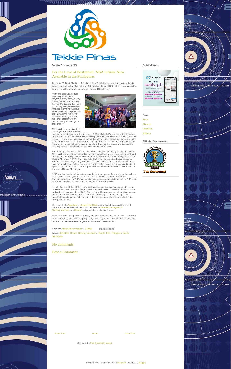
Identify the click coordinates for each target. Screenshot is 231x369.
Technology (57, 236)
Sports (126, 233)
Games (73, 233)
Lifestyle (101, 233)
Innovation (91, 233)
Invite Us (147, 133)
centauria (121, 362)
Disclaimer (148, 128)
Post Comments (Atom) (101, 343)
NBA (108, 233)
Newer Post (60, 333)
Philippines (117, 233)
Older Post (130, 333)
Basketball (64, 233)
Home (95, 333)
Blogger (142, 362)
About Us (147, 124)
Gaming (82, 233)
